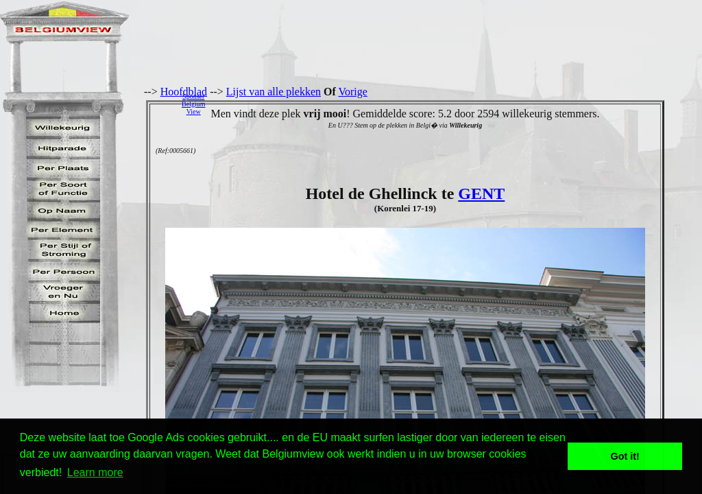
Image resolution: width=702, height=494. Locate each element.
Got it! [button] (625, 456)
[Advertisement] (457, 104)
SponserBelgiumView (193, 104)
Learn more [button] (95, 472)
